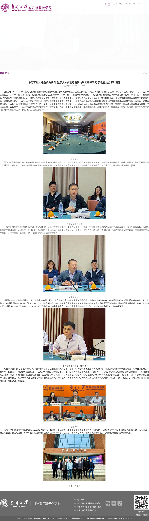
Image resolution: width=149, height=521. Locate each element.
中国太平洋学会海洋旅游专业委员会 (89, 507)
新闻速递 (7, 74)
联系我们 (119, 4)
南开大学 (79, 500)
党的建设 (76, 9)
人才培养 (85, 9)
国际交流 (112, 9)
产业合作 (103, 9)
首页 (108, 4)
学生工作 (129, 9)
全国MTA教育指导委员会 (85, 510)
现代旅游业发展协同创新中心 (87, 503)
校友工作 (138, 9)
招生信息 (120, 9)
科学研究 (94, 9)
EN (134, 4)
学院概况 (58, 9)
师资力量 (67, 9)
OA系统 (127, 4)
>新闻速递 (142, 73)
